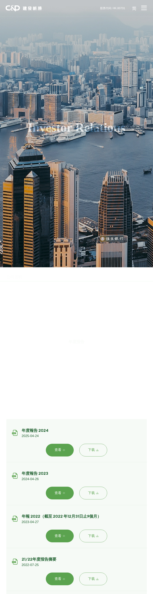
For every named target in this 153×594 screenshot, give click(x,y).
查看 (60, 450)
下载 (93, 450)
